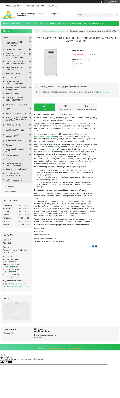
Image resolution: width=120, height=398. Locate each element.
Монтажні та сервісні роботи (17, 105)
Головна (5, 23)
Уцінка (8, 159)
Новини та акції (9, 191)
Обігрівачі (9, 145)
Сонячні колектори (13, 73)
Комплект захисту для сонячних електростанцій (15, 62)
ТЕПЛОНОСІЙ (11, 77)
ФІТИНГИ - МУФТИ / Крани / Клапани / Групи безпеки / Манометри (17, 119)
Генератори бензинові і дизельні (15, 150)
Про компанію (54, 23)
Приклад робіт (9, 333)
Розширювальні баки (14, 141)
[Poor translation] (9, 362)
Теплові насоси (12, 155)
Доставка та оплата (29, 23)
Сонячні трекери (12, 93)
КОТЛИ (8, 109)
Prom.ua (71, 346)
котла (57, 147)
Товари (14, 23)
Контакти (43, 23)
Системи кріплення (13, 50)
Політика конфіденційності (73, 348)
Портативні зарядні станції (16, 169)
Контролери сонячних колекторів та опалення (15, 130)
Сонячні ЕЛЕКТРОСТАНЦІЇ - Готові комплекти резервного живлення (17, 55)
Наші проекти (9, 187)
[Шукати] (110, 15)
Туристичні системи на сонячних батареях (14, 164)
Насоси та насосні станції (16, 113)
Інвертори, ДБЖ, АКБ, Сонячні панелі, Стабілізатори (14, 43)
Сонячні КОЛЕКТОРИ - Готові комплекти (15, 68)
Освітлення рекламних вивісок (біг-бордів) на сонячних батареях (15, 99)
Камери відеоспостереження (14, 180)
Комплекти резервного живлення (55, 31)
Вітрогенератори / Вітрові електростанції (16, 88)
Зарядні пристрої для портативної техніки (14, 174)
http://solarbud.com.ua (16, 284)
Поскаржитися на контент (54, 348)
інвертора (46, 152)
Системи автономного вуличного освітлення (14, 82)
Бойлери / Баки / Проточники (12, 136)
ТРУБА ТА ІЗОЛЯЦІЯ (14, 125)
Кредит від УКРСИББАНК (73, 23)
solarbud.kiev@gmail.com (18, 287)
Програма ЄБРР (94, 23)
